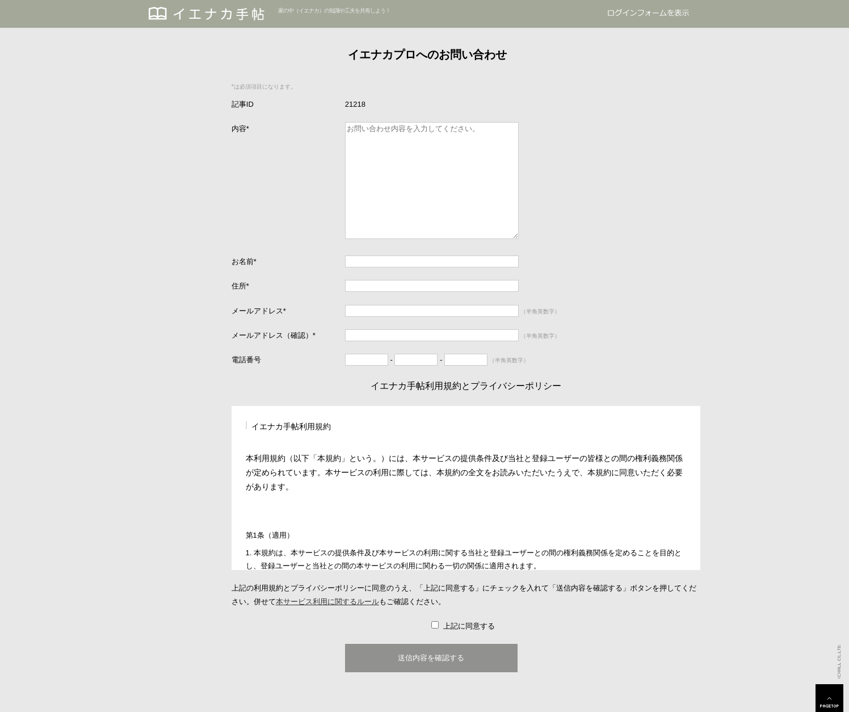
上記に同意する (468, 626)
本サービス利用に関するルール (327, 601)
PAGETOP (829, 698)
